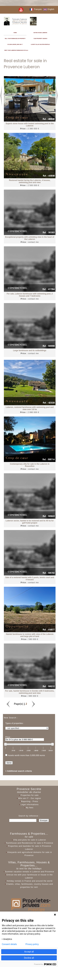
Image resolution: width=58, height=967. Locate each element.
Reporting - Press (29, 801)
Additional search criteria (19, 771)
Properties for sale (30, 795)
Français (36, 9)
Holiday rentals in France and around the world (29, 881)
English (48, 9)
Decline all (29, 958)
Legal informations (30, 804)
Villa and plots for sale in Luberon (29, 840)
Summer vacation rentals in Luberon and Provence (29, 872)
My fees (29, 808)
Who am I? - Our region (29, 798)
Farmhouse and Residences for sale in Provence (29, 843)
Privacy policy (32, 944)
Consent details (9, 944)
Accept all (29, 951)
